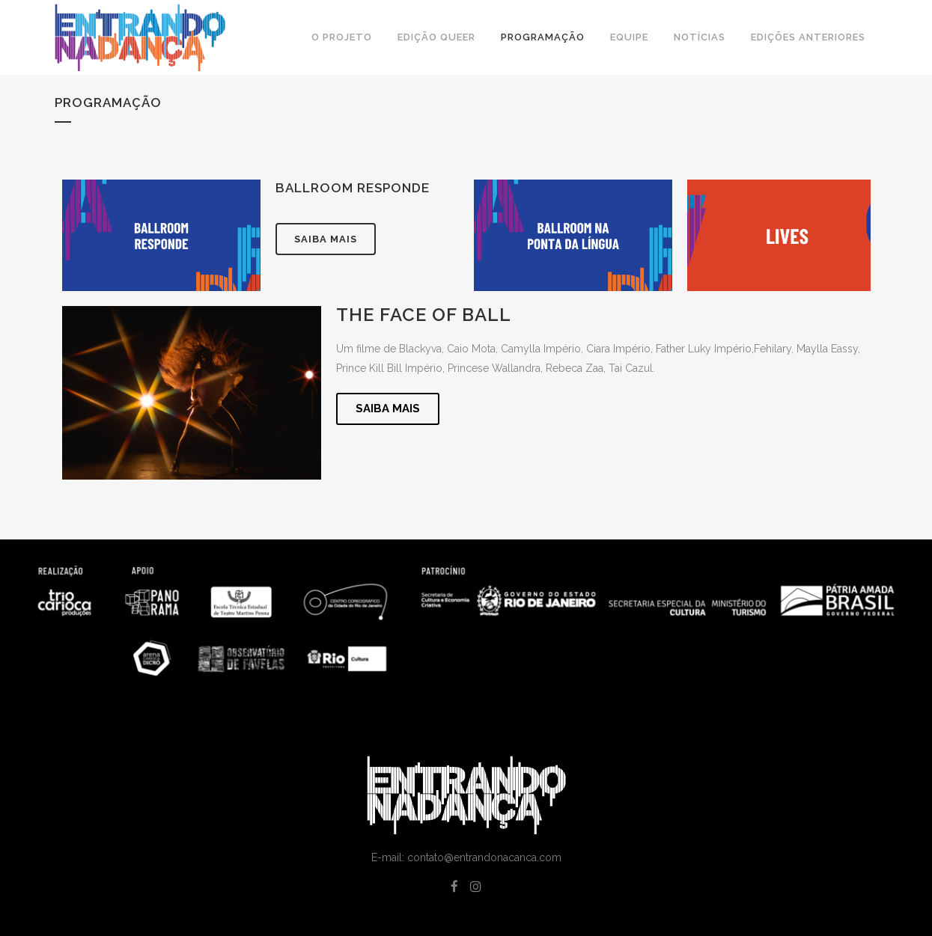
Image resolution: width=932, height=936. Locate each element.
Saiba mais (325, 239)
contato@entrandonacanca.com (484, 857)
